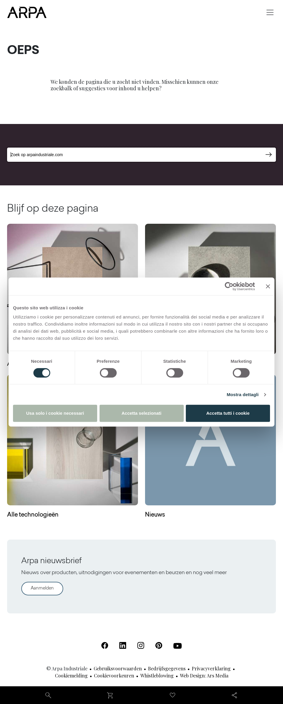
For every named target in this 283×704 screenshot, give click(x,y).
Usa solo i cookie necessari (55, 413)
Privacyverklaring (211, 668)
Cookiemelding (71, 675)
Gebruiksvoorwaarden (118, 668)
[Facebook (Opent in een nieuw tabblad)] (105, 645)
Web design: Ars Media (204, 675)
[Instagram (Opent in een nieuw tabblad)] (141, 645)
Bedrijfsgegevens (167, 668)
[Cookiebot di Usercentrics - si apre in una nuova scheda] (229, 286)
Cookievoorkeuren (114, 675)
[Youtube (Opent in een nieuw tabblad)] (177, 645)
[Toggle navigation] (270, 12)
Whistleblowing (157, 675)
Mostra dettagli (242, 394)
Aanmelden (42, 588)
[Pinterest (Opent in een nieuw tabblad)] (159, 645)
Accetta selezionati (141, 413)
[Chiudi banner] (268, 286)
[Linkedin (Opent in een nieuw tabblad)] (123, 645)
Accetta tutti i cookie (228, 413)
